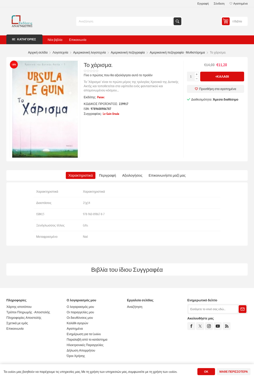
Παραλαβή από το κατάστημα (87, 339)
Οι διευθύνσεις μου (80, 318)
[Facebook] (191, 326)
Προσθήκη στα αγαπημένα (217, 89)
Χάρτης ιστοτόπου (19, 307)
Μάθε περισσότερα (233, 371)
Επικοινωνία (15, 329)
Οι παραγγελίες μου (80, 312)
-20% (14, 64)
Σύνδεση (219, 3)
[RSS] (227, 326)
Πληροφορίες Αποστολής (23, 318)
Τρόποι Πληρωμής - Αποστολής (28, 312)
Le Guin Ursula (111, 114)
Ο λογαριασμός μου (80, 307)
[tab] (81, 175)
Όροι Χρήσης (76, 356)
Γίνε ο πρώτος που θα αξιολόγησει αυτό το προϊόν (118, 75)
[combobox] (125, 21)
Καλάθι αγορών (77, 323)
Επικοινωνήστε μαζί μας (167, 175)
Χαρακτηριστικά (80, 175)
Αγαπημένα (75, 329)
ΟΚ (206, 371)
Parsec (100, 97)
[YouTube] (218, 326)
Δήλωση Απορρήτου (81, 350)
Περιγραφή (107, 175)
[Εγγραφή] (213, 309)
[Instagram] (209, 326)
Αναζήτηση (177, 21)
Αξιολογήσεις (132, 175)
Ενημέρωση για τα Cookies (84, 334)
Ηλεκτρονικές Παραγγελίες (85, 345)
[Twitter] (200, 326)
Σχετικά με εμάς (17, 323)
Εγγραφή (203, 3)
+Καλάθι (222, 76)
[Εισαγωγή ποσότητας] (191, 76)
